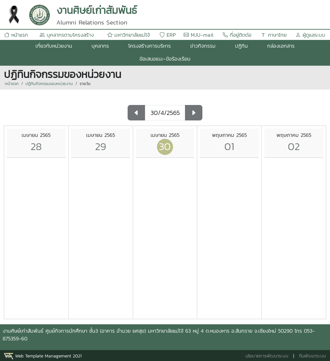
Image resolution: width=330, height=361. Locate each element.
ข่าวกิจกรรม (203, 46)
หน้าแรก (16, 35)
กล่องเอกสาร (281, 46)
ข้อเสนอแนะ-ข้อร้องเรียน (165, 58)
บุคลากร (100, 46)
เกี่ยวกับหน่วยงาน (53, 46)
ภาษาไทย (273, 35)
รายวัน (85, 84)
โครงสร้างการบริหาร (149, 46)
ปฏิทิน (241, 46)
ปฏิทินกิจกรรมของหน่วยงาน (49, 84)
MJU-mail (198, 35)
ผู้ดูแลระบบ (310, 35)
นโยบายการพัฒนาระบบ (267, 356)
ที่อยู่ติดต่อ (237, 35)
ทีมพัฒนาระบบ (312, 356)
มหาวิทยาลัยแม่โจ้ (128, 35)
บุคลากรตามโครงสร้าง (67, 35)
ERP (168, 35)
